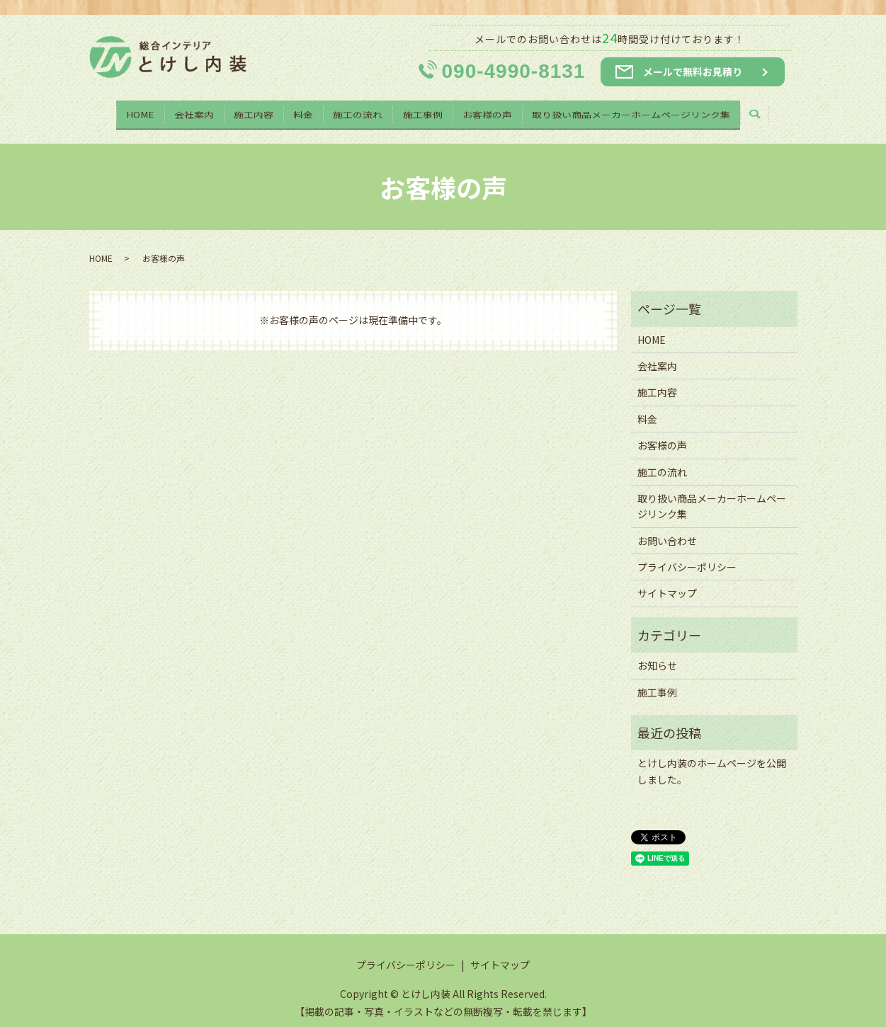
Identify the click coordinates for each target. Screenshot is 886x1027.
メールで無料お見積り (692, 71)
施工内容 (251, 110)
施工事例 (425, 110)
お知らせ (657, 652)
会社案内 (190, 110)
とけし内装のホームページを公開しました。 (711, 757)
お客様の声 (491, 110)
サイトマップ (667, 580)
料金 (302, 110)
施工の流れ (359, 110)
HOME (134, 110)
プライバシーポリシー (687, 553)
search (770, 111)
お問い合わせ (667, 527)
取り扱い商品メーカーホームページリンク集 (637, 110)
